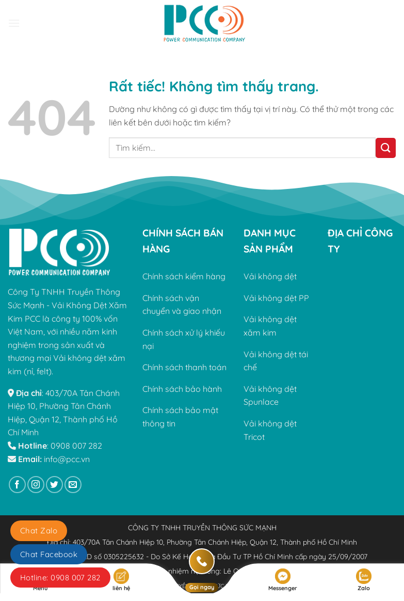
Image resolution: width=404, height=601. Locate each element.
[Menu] (14, 23)
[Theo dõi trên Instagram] (35, 484)
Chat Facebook (48, 554)
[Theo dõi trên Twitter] (54, 484)
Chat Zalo (38, 530)
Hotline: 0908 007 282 (60, 577)
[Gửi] (386, 148)
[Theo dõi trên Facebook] (17, 484)
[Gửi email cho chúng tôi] (73, 484)
